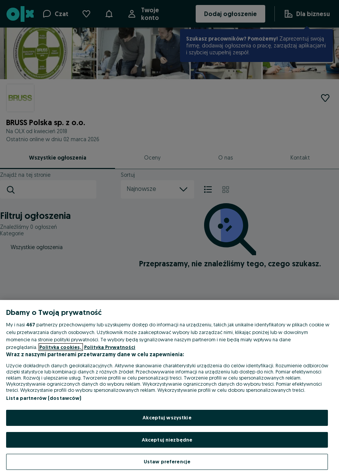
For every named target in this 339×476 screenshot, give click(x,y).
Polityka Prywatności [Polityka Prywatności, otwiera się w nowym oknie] (109, 347)
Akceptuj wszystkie (167, 417)
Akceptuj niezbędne (167, 440)
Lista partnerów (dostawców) (43, 398)
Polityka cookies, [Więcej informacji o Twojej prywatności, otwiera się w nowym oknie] (60, 347)
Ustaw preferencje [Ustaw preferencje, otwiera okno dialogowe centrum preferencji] (167, 461)
